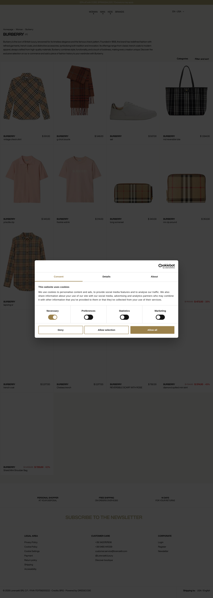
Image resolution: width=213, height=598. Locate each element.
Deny (61, 330)
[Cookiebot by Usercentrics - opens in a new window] (161, 266)
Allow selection (106, 330)
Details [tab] (106, 276)
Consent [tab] (59, 276)
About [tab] (154, 276)
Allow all (152, 330)
